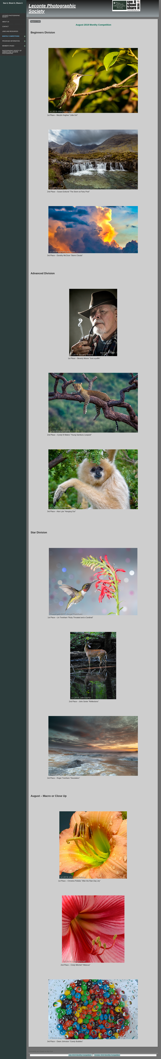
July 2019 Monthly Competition (80, 1055)
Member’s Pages (8, 46)
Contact (5, 26)
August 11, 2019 (35, 21)
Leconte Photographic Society (11, 16)
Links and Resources (10, 31)
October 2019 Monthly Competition (107, 1055)
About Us (5, 22)
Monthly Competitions (10, 36)
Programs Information (11, 41)
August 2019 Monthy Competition (93, 25)
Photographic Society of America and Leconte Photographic (12, 52)
